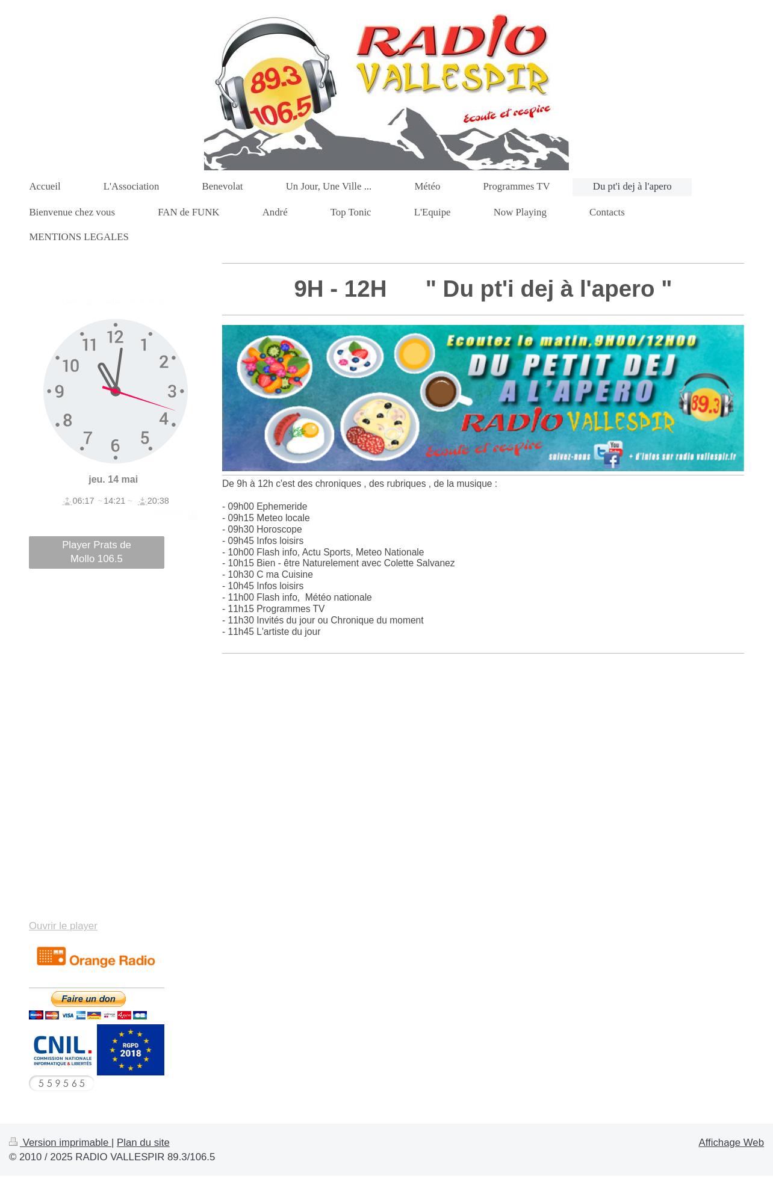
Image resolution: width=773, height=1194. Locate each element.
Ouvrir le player (63, 926)
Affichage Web (731, 1142)
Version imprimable (60, 1142)
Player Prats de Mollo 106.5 (96, 552)
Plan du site (143, 1142)
